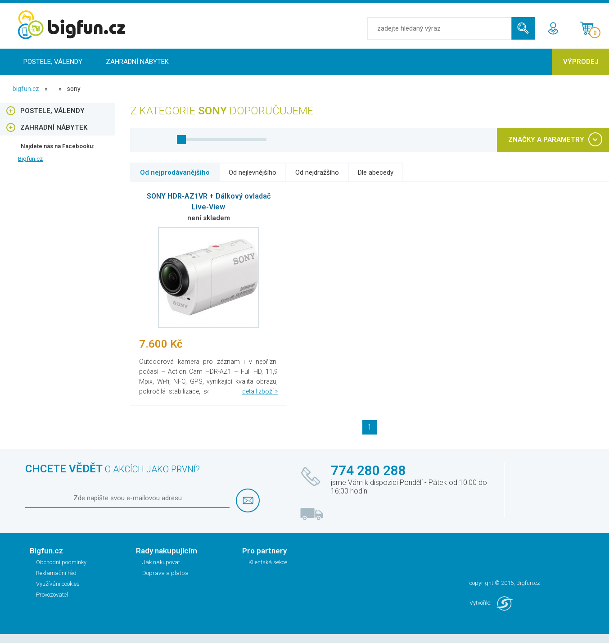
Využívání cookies (58, 583)
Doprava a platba (165, 573)
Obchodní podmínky (61, 562)
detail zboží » (260, 391)
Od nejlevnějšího (252, 172)
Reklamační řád (56, 573)
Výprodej (581, 62)
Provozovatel (52, 594)
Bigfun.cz (30, 158)
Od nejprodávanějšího (175, 172)
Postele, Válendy (52, 62)
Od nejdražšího (317, 172)
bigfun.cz (26, 88)
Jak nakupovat (161, 562)
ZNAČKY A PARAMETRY (546, 140)
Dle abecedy (375, 172)
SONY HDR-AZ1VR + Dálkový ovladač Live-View (209, 201)
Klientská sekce (267, 562)
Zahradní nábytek (137, 62)
